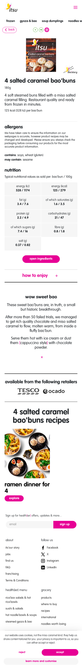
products (46, 597)
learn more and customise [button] (41, 661)
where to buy (49, 604)
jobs (8, 554)
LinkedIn (49, 567)
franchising (12, 573)
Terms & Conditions (17, 580)
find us (10, 560)
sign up (65, 524)
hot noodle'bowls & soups (21, 615)
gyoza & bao (28, 21)
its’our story (12, 547)
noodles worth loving (53, 624)
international (48, 617)
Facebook (49, 547)
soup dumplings (52, 21)
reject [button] (22, 652)
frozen (10, 21)
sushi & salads (14, 608)
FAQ (8, 567)
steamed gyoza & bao (19, 621)
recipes (45, 610)
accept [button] (60, 652)
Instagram (50, 560)
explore (16, 503)
